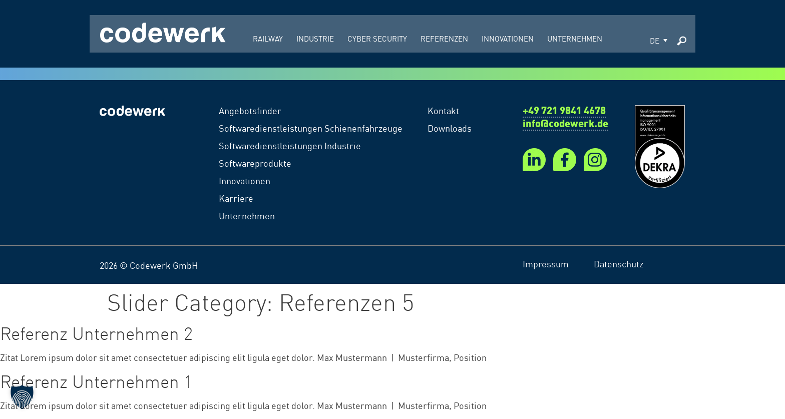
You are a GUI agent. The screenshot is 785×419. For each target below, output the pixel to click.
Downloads (450, 128)
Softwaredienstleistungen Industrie (290, 145)
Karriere (236, 198)
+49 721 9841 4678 (564, 112)
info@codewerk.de (565, 125)
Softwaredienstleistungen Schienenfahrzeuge (311, 128)
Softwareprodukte (255, 163)
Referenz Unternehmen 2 (96, 332)
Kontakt (443, 110)
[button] (22, 397)
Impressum (546, 263)
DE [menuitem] (654, 40)
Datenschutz (618, 263)
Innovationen (244, 180)
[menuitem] (658, 40)
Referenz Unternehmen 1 (96, 380)
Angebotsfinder (250, 110)
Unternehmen (247, 215)
